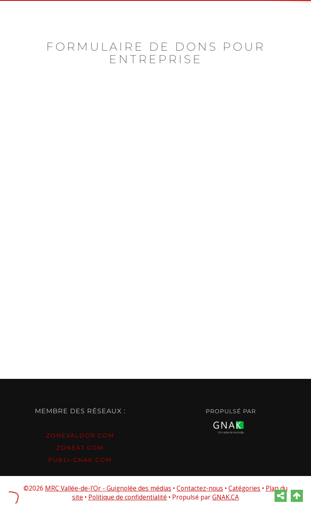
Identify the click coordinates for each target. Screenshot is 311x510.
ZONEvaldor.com (80, 435)
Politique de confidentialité (127, 497)
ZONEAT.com (80, 447)
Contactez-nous (200, 488)
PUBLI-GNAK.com (80, 459)
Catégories (244, 488)
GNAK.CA (225, 497)
